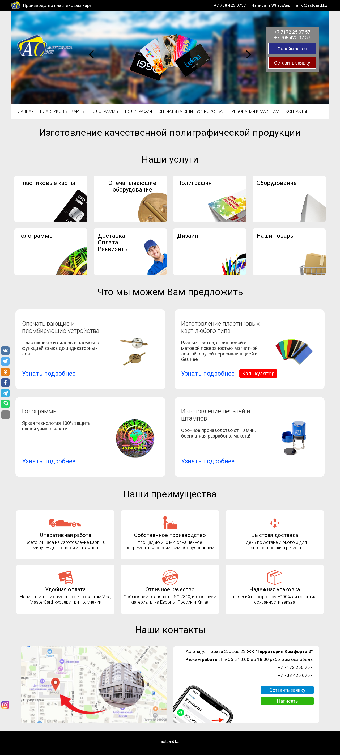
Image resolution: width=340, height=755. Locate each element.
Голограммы (105, 111)
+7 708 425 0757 (230, 5)
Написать (287, 701)
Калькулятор (258, 373)
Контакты (296, 111)
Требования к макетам (254, 111)
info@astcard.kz (311, 5)
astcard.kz (170, 741)
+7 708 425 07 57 (292, 37)
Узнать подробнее (48, 373)
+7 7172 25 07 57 (292, 32)
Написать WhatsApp (271, 5)
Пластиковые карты (62, 111)
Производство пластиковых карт (57, 5)
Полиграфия (138, 111)
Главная (25, 111)
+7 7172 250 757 (295, 667)
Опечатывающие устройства (190, 111)
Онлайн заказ (292, 49)
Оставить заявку (292, 63)
